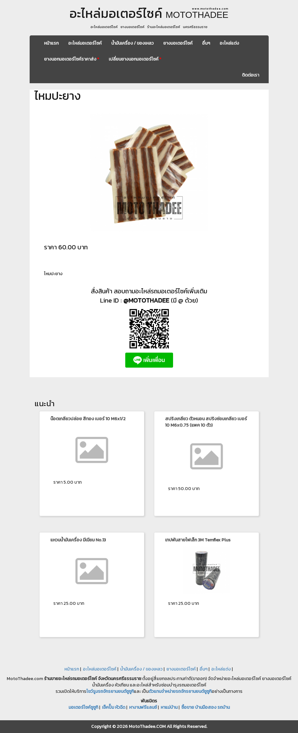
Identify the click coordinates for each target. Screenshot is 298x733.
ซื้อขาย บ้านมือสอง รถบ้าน (205, 707)
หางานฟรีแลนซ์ (143, 707)
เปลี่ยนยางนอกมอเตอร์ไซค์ (135, 59)
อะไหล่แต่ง (229, 43)
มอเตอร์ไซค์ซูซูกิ (83, 707)
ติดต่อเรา (250, 75)
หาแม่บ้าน (169, 707)
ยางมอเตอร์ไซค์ (178, 43)
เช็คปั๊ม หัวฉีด (113, 707)
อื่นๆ (206, 43)
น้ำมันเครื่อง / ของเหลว (132, 43)
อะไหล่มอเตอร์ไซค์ (85, 43)
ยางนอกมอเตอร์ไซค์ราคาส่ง (71, 59)
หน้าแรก (51, 43)
